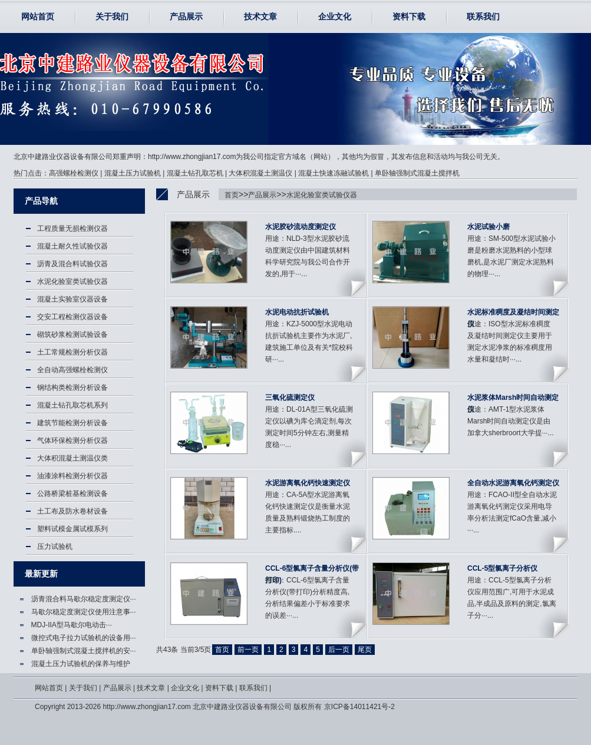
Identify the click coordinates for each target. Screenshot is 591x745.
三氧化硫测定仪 (290, 397)
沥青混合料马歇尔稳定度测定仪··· (83, 599)
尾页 (365, 649)
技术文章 (260, 16)
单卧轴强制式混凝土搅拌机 (417, 173)
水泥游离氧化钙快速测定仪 (307, 483)
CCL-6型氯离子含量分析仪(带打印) (312, 569)
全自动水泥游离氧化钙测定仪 (513, 483)
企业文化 (334, 16)
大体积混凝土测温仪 (260, 173)
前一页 (248, 649)
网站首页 (37, 16)
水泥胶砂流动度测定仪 (300, 227)
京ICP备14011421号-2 (359, 707)
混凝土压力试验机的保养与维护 (80, 664)
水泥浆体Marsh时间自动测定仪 (513, 398)
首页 (231, 195)
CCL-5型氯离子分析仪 (502, 568)
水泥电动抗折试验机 (297, 312)
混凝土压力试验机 (132, 173)
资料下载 (408, 16)
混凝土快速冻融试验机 (333, 173)
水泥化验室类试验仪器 (321, 195)
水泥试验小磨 (488, 227)
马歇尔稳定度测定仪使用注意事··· (83, 612)
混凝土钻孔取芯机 (195, 173)
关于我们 (111, 16)
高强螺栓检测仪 (73, 173)
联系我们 (483, 16)
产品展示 (186, 16)
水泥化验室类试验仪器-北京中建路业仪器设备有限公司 (80, 89)
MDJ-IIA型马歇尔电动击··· (71, 625)
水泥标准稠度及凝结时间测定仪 (513, 313)
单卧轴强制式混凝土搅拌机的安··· (83, 651)
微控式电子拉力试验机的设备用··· (83, 638)
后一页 (338, 649)
